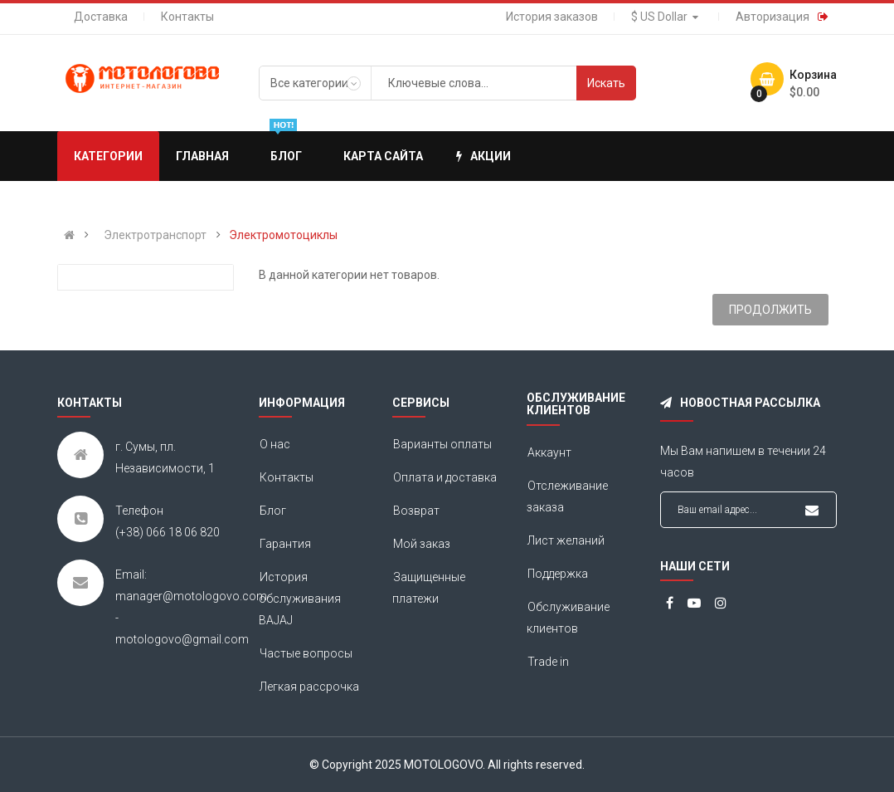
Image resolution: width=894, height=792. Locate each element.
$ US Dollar (666, 16)
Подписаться (812, 510)
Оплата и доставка (445, 477)
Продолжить (770, 309)
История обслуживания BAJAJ (300, 598)
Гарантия (285, 543)
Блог (273, 510)
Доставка (101, 16)
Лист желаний (566, 540)
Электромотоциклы (283, 235)
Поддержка (557, 573)
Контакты (187, 16)
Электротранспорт (155, 235)
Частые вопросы (306, 653)
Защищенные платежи (428, 587)
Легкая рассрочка (309, 686)
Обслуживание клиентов (568, 617)
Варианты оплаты (442, 444)
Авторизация (772, 16)
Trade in (548, 661)
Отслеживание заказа (567, 496)
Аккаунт (549, 452)
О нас (275, 444)
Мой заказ (421, 543)
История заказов (552, 16)
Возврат (416, 510)
